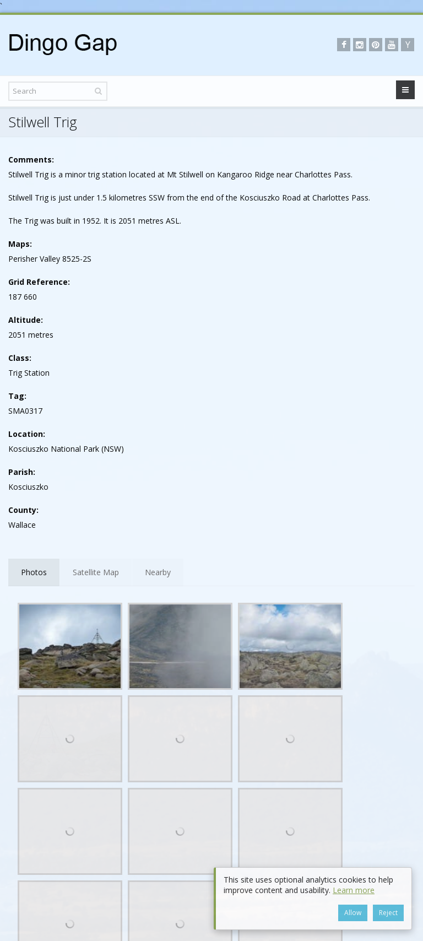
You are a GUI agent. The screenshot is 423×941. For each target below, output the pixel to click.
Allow (352, 912)
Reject (388, 912)
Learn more (354, 890)
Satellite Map (96, 572)
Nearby (158, 572)
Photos (34, 572)
